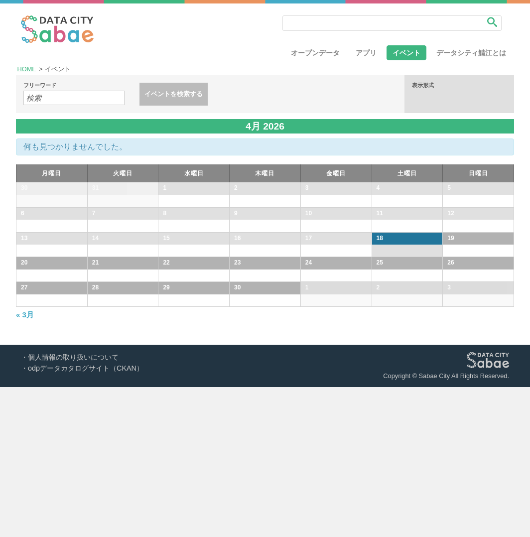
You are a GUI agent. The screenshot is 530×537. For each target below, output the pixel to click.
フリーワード (39, 85)
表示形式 (423, 85)
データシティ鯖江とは (471, 53)
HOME (26, 69)
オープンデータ (315, 53)
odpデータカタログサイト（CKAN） (85, 518)
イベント (406, 53)
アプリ (366, 53)
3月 (25, 464)
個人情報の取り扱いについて (73, 507)
